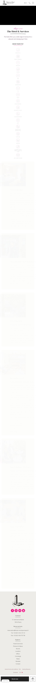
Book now (15, 679)
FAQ (20, 669)
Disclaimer (15, 672)
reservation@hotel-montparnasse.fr (18, 630)
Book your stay (18, 44)
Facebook (12, 610)
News (18, 659)
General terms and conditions (11, 669)
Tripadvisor (19, 610)
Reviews (18, 661)
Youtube (23, 610)
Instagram (16, 610)
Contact (18, 664)
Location (18, 651)
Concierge (18, 656)
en (25, 3)
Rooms (18, 649)
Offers (18, 654)
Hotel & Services (18, 644)
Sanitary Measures (26, 669)
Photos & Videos (18, 646)
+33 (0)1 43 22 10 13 (30, 3)
